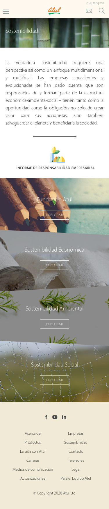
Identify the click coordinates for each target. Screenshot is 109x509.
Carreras (32, 461)
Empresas (75, 434)
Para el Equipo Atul (76, 478)
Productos (33, 443)
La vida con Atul (32, 452)
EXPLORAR (54, 215)
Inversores (76, 461)
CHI (89, 3)
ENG (95, 3)
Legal (76, 470)
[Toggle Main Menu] (6, 11)
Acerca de (33, 434)
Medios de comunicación (32, 470)
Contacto (76, 452)
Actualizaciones (32, 478)
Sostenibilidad (75, 443)
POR (101, 3)
